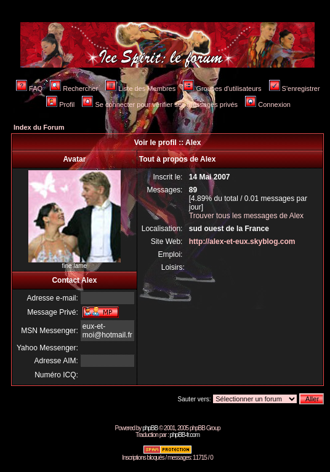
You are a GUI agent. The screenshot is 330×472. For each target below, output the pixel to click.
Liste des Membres (140, 88)
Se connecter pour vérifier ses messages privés (160, 104)
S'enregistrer (294, 88)
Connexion (268, 104)
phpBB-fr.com (184, 434)
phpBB (150, 428)
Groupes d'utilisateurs (222, 88)
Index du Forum (39, 127)
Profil (60, 104)
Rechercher (74, 88)
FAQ (29, 88)
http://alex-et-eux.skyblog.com (242, 241)
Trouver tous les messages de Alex (246, 215)
